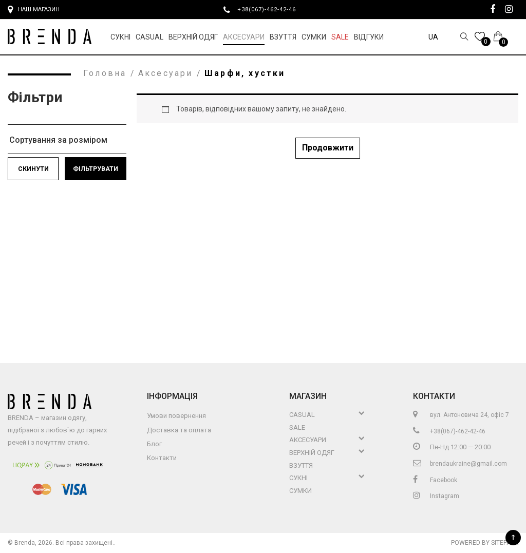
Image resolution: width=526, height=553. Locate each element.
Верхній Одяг (193, 37)
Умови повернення (176, 415)
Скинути (33, 169)
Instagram (436, 496)
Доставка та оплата (179, 430)
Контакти (162, 458)
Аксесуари (244, 37)
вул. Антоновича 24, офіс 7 (461, 414)
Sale (340, 37)
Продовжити (327, 147)
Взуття (283, 37)
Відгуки (369, 37)
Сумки (314, 37)
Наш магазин (34, 9)
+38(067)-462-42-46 (270, 9)
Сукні (120, 37)
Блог (154, 444)
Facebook (435, 480)
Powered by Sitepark (484, 542)
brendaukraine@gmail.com (460, 463)
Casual (149, 37)
